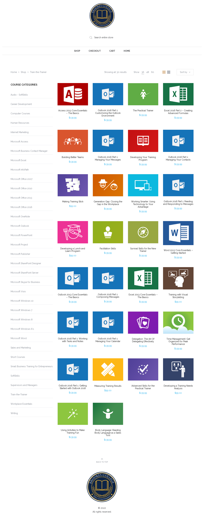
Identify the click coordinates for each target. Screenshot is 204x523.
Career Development (21, 104)
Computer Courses (20, 113)
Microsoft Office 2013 (21, 198)
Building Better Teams (73, 157)
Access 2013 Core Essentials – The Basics (72, 111)
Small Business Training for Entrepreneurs (32, 366)
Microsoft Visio (18, 291)
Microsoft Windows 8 (22, 319)
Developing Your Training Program (143, 158)
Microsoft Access (19, 141)
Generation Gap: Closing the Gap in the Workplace (108, 202)
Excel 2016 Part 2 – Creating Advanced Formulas (178, 111)
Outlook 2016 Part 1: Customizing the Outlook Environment (108, 113)
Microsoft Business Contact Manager (29, 151)
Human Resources (20, 123)
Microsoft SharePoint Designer (26, 263)
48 (147, 72)
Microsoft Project (19, 244)
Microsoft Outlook (20, 226)
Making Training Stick (72, 201)
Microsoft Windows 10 (22, 301)
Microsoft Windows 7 (21, 310)
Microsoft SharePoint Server (24, 272)
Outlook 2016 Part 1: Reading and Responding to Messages (178, 202)
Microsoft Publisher (20, 254)
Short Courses (18, 357)
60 (152, 72)
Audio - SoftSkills (19, 95)
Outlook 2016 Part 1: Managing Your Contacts (178, 158)
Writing (14, 413)
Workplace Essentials (21, 404)
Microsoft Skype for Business (25, 282)
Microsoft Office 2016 (21, 207)
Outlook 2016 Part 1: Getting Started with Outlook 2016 (73, 387)
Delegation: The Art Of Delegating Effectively (143, 340)
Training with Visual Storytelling (178, 296)
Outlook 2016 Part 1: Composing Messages (107, 295)
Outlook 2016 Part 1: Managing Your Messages (108, 158)
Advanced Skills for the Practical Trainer (143, 387)
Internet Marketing (20, 132)
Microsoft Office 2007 (21, 179)
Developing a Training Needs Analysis (178, 387)
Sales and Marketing (21, 347)
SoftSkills (15, 376)
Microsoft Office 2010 (21, 188)
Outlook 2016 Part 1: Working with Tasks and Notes (72, 340)
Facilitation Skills (108, 248)
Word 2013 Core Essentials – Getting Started (178, 251)
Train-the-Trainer (19, 394)
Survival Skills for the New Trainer (143, 249)
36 (142, 72)
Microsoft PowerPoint (21, 235)
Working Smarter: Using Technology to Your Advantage (143, 204)
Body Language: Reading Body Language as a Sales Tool (108, 433)
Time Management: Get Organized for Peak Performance (178, 341)
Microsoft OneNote (20, 216)
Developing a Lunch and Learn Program (72, 249)
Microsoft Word (19, 338)
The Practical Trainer (143, 110)
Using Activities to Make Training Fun (73, 431)
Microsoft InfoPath (20, 169)
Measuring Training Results (107, 386)
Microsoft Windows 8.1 (22, 329)
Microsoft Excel (18, 160)
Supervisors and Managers (24, 385)
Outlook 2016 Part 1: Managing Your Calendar (108, 340)
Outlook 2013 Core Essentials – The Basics (73, 296)
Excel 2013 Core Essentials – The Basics (143, 296)
